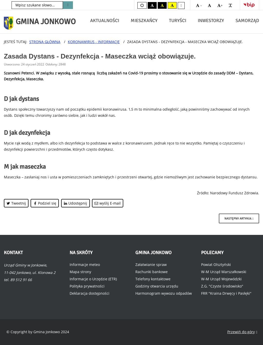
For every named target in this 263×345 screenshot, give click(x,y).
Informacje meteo (85, 264)
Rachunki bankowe (151, 271)
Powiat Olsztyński (216, 264)
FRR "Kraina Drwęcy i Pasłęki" (226, 293)
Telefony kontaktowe (153, 278)
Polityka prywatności (87, 286)
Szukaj (68, 5)
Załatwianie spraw (151, 264)
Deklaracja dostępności (89, 293)
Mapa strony (80, 271)
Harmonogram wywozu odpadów (163, 293)
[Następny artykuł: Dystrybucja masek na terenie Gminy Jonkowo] (239, 218)
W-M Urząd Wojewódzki (221, 278)
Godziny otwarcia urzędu (156, 286)
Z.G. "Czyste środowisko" (222, 286)
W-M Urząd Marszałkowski (223, 271)
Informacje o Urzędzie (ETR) (93, 278)
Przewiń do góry (242, 332)
